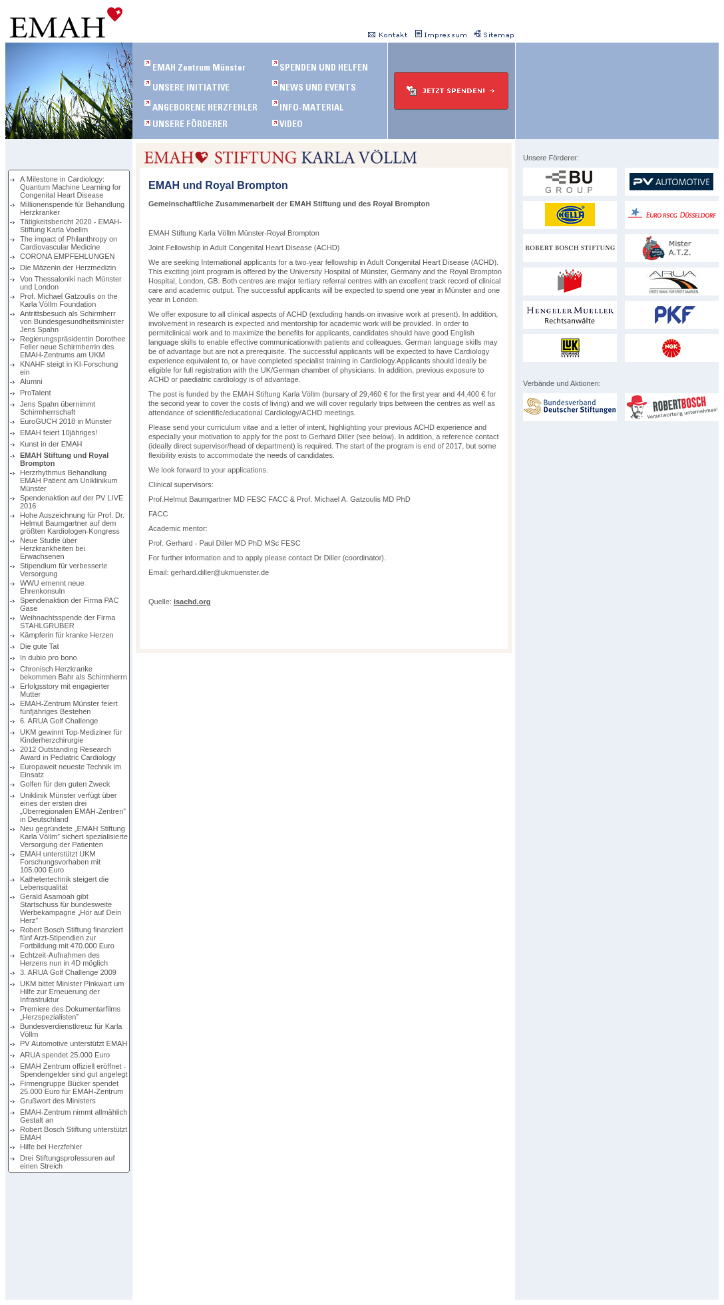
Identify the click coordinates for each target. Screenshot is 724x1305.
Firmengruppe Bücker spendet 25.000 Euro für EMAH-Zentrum (71, 1087)
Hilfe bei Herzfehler (51, 1147)
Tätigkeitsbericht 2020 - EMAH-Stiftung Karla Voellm (71, 226)
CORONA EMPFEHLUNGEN (67, 256)
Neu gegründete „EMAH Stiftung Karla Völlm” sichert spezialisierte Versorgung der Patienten (74, 836)
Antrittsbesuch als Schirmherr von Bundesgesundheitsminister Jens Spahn (72, 321)
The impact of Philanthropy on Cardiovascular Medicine (68, 243)
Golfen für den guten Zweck (65, 784)
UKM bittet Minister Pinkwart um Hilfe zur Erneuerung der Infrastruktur (72, 992)
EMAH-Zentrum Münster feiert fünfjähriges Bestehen (69, 707)
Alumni (31, 381)
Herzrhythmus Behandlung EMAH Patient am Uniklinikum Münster (69, 480)
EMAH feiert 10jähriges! (58, 433)
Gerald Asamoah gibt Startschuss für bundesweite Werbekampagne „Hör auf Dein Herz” (70, 908)
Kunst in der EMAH (51, 444)
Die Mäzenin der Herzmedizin (68, 268)
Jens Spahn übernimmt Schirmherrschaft (57, 408)
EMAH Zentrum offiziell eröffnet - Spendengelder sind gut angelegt (73, 1070)
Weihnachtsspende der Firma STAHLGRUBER (67, 622)
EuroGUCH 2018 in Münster (66, 421)
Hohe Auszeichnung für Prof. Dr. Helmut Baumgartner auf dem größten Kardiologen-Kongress (72, 523)
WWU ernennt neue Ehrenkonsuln (52, 587)
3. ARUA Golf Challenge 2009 (68, 972)
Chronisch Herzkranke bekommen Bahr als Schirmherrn (73, 673)
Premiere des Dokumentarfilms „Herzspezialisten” (70, 1013)
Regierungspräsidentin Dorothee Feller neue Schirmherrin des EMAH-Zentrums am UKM (72, 347)
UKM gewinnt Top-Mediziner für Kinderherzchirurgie (71, 736)
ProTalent (35, 393)
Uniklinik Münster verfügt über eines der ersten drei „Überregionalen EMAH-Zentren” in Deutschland (73, 807)
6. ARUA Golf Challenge (59, 721)
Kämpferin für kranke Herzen (67, 635)
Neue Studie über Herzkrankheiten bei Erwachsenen (52, 548)
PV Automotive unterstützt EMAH (73, 1043)
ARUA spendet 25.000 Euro (65, 1055)
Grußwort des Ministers (58, 1101)
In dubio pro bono (48, 657)
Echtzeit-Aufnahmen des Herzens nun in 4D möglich (64, 959)
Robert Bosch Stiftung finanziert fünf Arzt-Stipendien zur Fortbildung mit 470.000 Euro (71, 938)
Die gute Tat (39, 646)
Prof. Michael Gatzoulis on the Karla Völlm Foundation (69, 300)
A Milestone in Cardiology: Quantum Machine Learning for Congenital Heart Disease (70, 187)
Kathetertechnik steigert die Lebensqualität (64, 883)
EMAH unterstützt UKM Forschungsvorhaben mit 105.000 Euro (60, 862)
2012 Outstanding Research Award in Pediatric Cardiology (68, 753)
